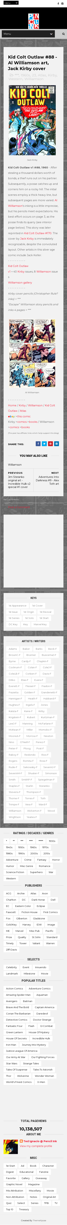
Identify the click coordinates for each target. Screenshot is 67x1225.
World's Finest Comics (18, 1082)
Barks (39, 648)
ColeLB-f (14, 673)
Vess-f (29, 804)
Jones (44, 704)
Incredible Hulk (41, 1038)
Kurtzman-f (48, 717)
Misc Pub (34, 930)
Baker (26, 648)
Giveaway (41, 1178)
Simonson (51, 773)
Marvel (19, 930)
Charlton (11, 899)
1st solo (29, 618)
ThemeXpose (39, 1220)
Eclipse (41, 906)
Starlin (29, 785)
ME (8, 930)
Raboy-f (14, 754)
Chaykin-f (42, 661)
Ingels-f (30, 704)
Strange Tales (31, 1063)
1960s (25, 75)
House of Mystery (39, 1032)
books (33, 421)
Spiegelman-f (46, 779)
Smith (12, 779)
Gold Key (11, 924)
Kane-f (28, 711)
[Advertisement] (33, 551)
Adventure (12, 859)
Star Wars (11, 1063)
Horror (56, 859)
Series (34, 1203)
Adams (13, 648)
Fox (8, 918)
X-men (41, 1082)
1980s (9, 853)
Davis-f (47, 673)
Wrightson (15, 817)
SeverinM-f (15, 773)
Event (26, 967)
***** (41, 841)
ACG (8, 893)
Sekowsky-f (30, 767)
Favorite (11, 1178)
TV (56, 1203)
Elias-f (24, 680)
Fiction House (30, 912)
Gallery (26, 1178)
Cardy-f (26, 661)
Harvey (27, 924)
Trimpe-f (14, 804)
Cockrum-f (15, 667)
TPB (46, 1203)
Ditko (12, 680)
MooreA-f (15, 736)
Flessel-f (31, 686)
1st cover (37, 605)
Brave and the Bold (17, 1007)
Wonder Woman (44, 1075)
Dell (53, 899)
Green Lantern (14, 1032)
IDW (39, 924)
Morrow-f (32, 736)
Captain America (44, 1007)
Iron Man (11, 1044)
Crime (27, 859)
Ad (22, 1165)
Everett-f (14, 686)
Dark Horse (38, 899)
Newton (48, 736)
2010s (47, 853)
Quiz (8, 1203)
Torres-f (30, 798)
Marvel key (40, 624)
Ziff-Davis (11, 949)
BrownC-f (15, 654)
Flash (31, 1026)
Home (12, 405)
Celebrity (11, 967)
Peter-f (13, 748)
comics (22, 421)
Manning (28, 723)
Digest (10, 1171)
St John (36, 937)
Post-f (40, 748)
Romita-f (28, 760)
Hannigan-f (15, 698)
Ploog (27, 748)
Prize (9, 937)
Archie (21, 893)
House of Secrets (16, 1038)
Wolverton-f (34, 810)
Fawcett (11, 912)
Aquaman (42, 994)
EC (7, 906)
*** (17, 75)
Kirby (52, 75)
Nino (11, 742)
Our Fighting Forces (42, 1057)
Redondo (30, 754)
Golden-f (29, 692)
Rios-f (45, 754)
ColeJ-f (47, 667)
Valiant (36, 943)
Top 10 (9, 1209)
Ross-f (43, 760)
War (51, 872)
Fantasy (41, 859)
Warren (50, 943)
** (14, 841)
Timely (10, 943)
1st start (44, 618)
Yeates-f (32, 817)
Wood (51, 810)
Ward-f (43, 804)
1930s (52, 841)
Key (25, 624)
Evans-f (38, 680)
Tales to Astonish (43, 1069)
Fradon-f (47, 686)
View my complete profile (36, 1146)
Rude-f (13, 767)
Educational (26, 1171)
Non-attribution (15, 1196)
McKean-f (15, 729)
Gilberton (21, 918)
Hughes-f (14, 704)
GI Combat (46, 1026)
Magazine (34, 1184)
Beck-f (52, 648)
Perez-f (40, 742)
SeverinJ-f (49, 767)
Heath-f (33, 698)
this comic (24, 416)
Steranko (44, 785)
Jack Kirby (27, 238)
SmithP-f (26, 779)
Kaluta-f (13, 711)
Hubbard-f (49, 698)
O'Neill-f (25, 742)
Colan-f (32, 667)
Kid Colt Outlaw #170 (37, 233)
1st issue (13, 611)
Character (48, 1165)
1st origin (29, 611)
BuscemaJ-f (49, 654)
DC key (13, 624)
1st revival (45, 611)
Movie (44, 973)
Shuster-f (33, 773)
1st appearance (17, 605)
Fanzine (43, 1171)
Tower (23, 943)
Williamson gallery (20, 282)
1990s (21, 853)
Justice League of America (21, 1050)
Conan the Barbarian (18, 1013)
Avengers (11, 1001)
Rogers (13, 760)
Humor (10, 866)
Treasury (24, 1209)
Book (33, 1165)
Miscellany (35, 1190)
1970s (45, 847)
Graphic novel (14, 1184)
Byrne (12, 661)
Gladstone (39, 918)
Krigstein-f (15, 717)
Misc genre (26, 866)
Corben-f (31, 673)
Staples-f (14, 785)
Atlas (42, 75)
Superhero (36, 872)
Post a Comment (19, 507)
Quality (22, 937)
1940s (9, 847)
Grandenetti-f (49, 692)
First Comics (50, 912)
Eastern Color (23, 906)
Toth (43, 798)
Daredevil (42, 1013)
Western (15, 79)
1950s (21, 847)
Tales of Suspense (16, 1069)
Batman (27, 1001)
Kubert (31, 717)
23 (34, 75)
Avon (45, 893)
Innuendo (40, 967)
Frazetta (13, 692)
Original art (49, 1196)
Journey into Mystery (34, 1044)
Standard (51, 937)
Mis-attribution (14, 1190)
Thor (8, 1075)
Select (21, 1203)
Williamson (34, 79)
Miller (30, 729)
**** (31, 841)
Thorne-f (14, 798)
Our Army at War (15, 1057)
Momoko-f (45, 729)
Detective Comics (16, 1019)
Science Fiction (15, 872)
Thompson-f (33, 792)
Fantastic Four (14, 1026)
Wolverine (23, 1075)
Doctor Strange (42, 1019)
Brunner (31, 654)
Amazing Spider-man (18, 994)
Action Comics (14, 988)
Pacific (49, 930)
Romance (44, 866)
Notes (33, 1196)
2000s (34, 853)
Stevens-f (15, 792)
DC (24, 899)
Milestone (29, 973)
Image (51, 924)
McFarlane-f (45, 723)
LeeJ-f (13, 723)
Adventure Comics (39, 988)
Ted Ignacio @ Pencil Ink (40, 1141)
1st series (14, 618)
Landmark (12, 973)
